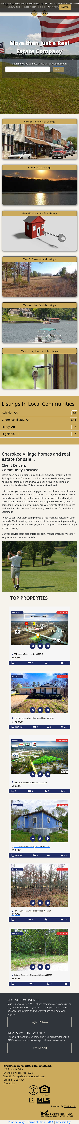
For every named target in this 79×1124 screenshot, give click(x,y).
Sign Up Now (39, 1022)
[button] (32, 646)
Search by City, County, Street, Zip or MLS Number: (39, 63)
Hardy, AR (39, 427)
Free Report (39, 1048)
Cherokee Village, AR (39, 420)
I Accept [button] (65, 7)
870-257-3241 (18, 1079)
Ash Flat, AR (39, 412)
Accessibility (63, 1122)
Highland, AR (39, 434)
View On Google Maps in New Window (24, 1076)
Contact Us (9, 1083)
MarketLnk (70, 1106)
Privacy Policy (53, 7)
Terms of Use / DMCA (40, 1122)
